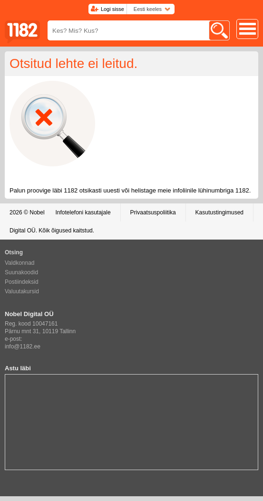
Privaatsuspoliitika (153, 212)
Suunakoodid (21, 272)
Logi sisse (112, 9)
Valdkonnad (20, 263)
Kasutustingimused (219, 212)
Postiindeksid (22, 282)
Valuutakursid (22, 291)
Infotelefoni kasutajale (82, 212)
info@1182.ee (22, 346)
